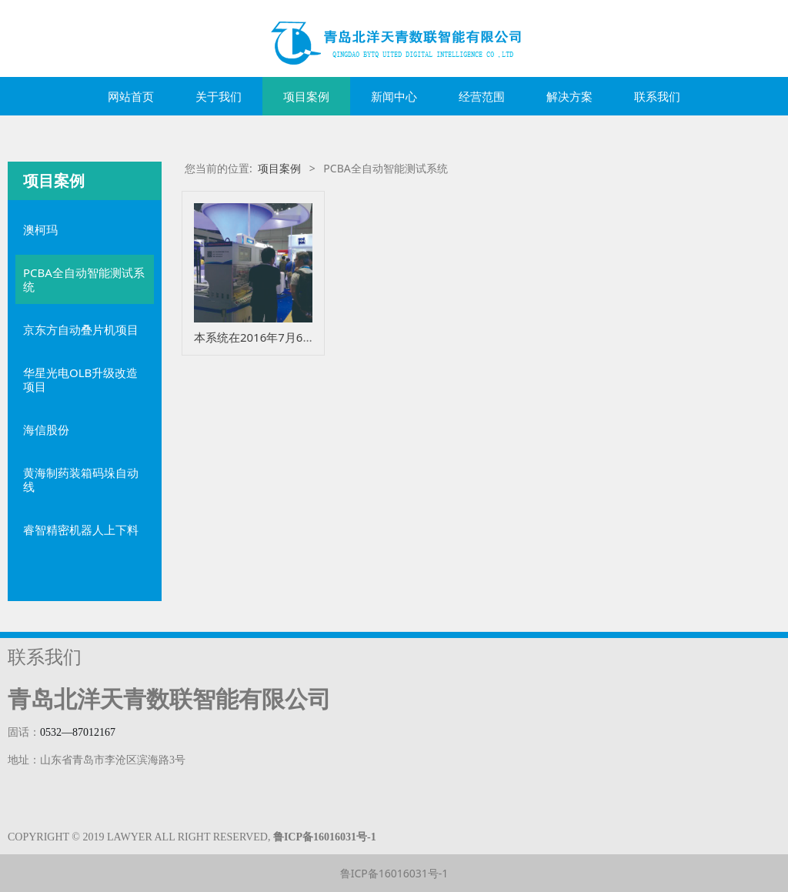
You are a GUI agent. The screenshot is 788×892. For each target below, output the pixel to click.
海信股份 (46, 429)
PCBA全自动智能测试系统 (84, 279)
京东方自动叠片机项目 (81, 329)
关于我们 (218, 96)
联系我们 (657, 96)
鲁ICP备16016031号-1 (394, 873)
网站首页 (131, 96)
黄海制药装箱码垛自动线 (81, 479)
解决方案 (569, 96)
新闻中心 (394, 96)
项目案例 (306, 96)
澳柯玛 (40, 229)
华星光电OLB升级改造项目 (80, 379)
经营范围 (482, 96)
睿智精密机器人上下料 (81, 529)
